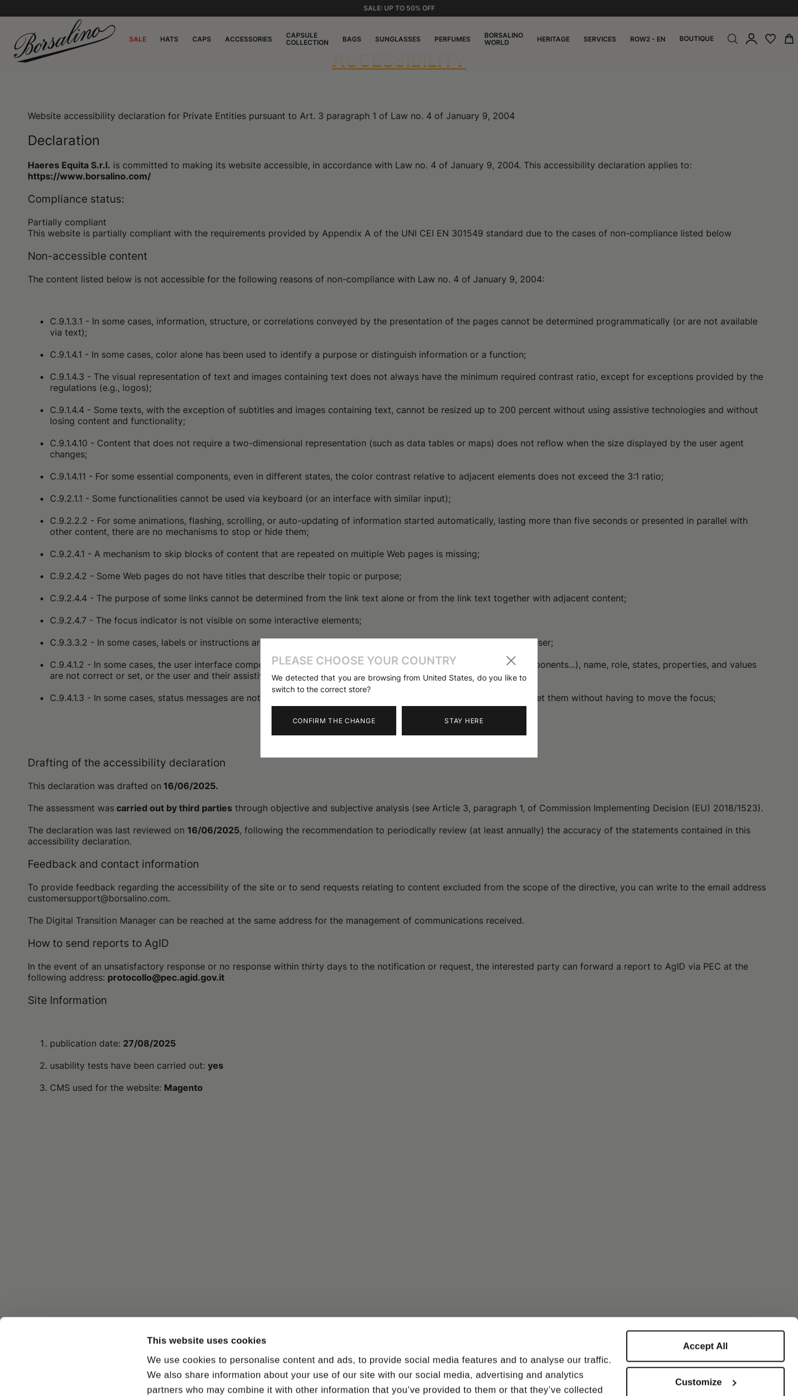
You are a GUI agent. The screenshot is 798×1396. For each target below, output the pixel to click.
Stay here (463, 721)
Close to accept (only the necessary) (705, 1359)
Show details (175, 1373)
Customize (705, 1317)
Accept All (705, 1280)
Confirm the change (334, 721)
